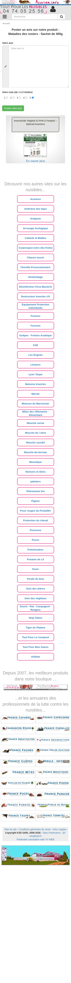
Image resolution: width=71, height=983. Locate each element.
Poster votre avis (13, 108)
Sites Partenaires (52, 832)
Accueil (6, 23)
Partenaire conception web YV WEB (35, 839)
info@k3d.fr (36, 836)
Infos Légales (59, 829)
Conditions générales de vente (35, 829)
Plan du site (10, 829)
